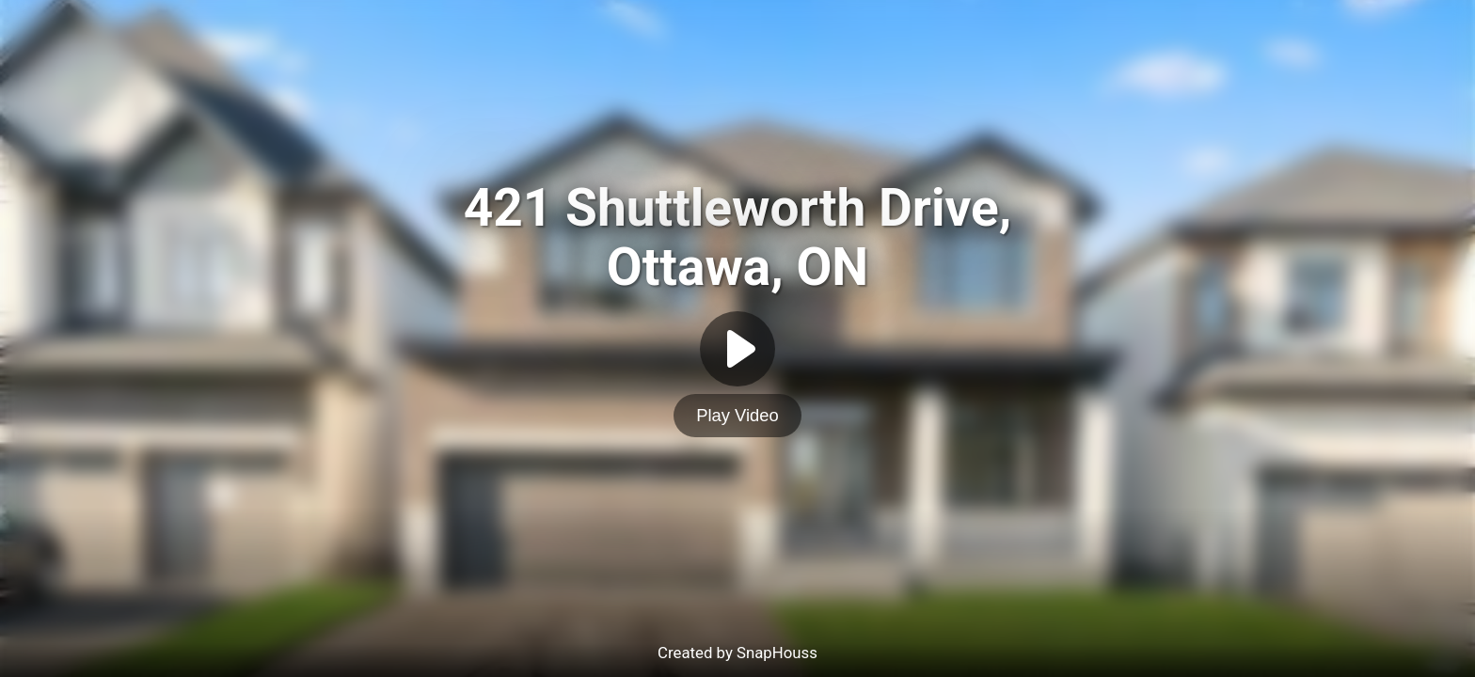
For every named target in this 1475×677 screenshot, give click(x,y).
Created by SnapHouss (737, 652)
